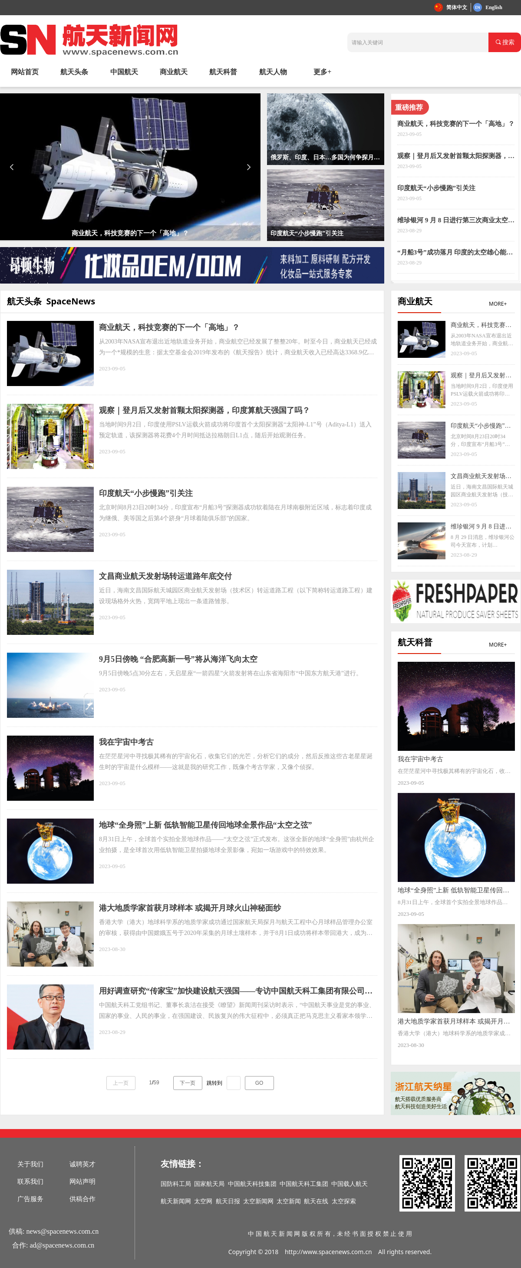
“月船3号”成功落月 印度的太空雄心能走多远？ (455, 253)
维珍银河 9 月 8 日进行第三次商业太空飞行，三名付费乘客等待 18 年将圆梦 (455, 221)
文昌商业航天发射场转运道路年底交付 (165, 576)
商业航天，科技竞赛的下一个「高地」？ (455, 123)
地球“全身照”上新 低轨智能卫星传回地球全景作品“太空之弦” (205, 825)
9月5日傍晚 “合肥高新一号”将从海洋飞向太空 (178, 659)
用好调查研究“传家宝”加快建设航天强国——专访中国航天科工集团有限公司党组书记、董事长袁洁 (236, 992)
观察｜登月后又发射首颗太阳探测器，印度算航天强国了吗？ (455, 156)
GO (259, 1083)
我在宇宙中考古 (126, 742)
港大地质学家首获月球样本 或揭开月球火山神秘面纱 (190, 908)
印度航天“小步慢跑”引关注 (436, 188)
